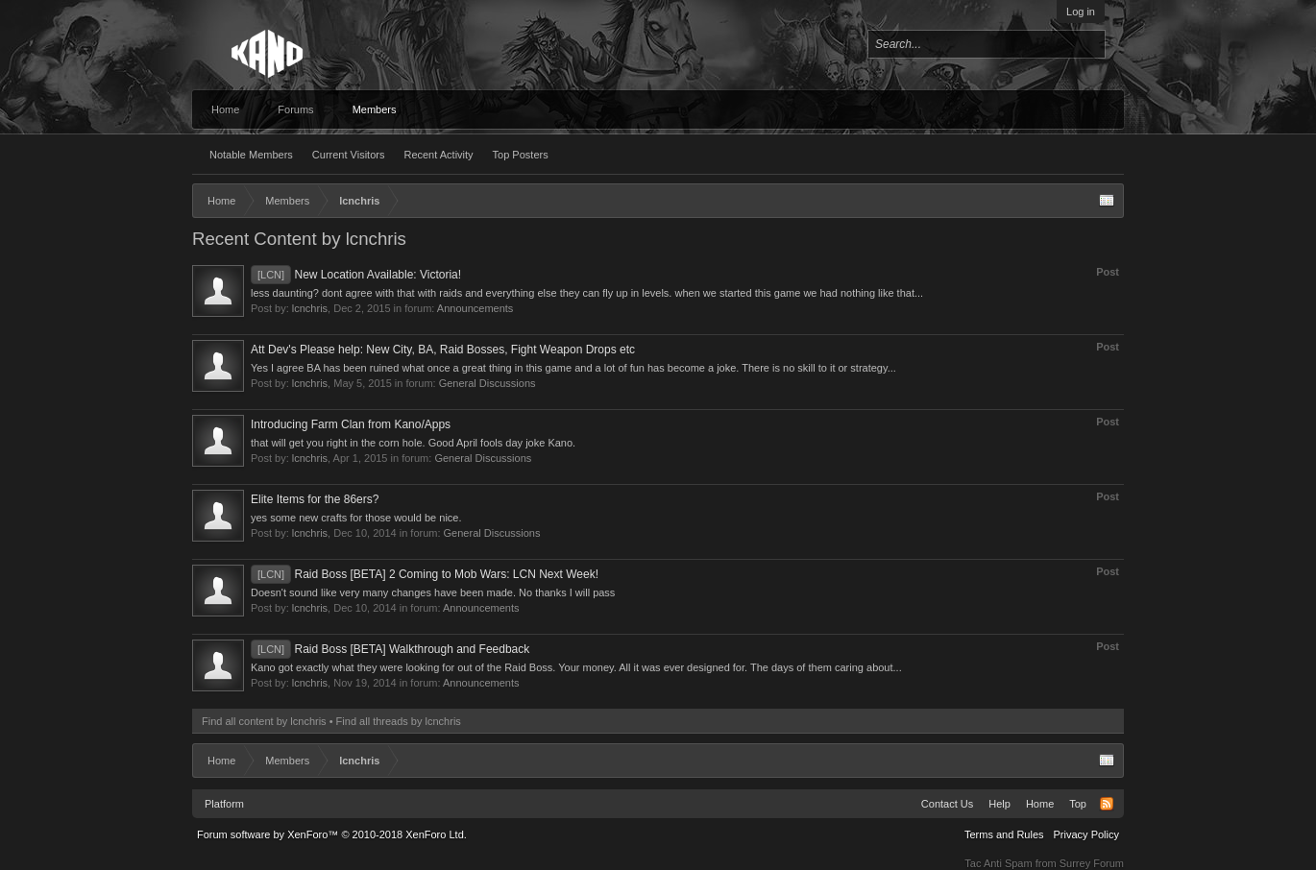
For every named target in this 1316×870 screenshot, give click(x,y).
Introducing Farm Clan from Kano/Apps (351, 424)
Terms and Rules (1004, 834)
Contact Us (947, 804)
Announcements (475, 308)
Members (375, 109)
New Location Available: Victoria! (356, 274)
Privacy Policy (1086, 834)
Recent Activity (438, 154)
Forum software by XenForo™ (332, 834)
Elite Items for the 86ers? (314, 499)
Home (225, 109)
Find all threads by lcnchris (398, 721)
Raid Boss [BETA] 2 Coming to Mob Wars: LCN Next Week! (424, 574)
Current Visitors (348, 154)
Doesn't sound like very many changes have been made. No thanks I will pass (433, 592)
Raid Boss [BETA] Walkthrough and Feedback (390, 649)
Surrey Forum (1092, 863)
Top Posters (520, 154)
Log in (1080, 11)
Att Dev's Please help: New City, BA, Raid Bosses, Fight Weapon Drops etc (443, 349)
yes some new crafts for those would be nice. (356, 517)
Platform (224, 804)
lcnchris (310, 308)
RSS (1106, 803)
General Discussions (487, 383)
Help (999, 804)
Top (1077, 804)
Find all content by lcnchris (264, 721)
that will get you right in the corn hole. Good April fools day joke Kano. (413, 442)
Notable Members (251, 154)
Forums (295, 109)
